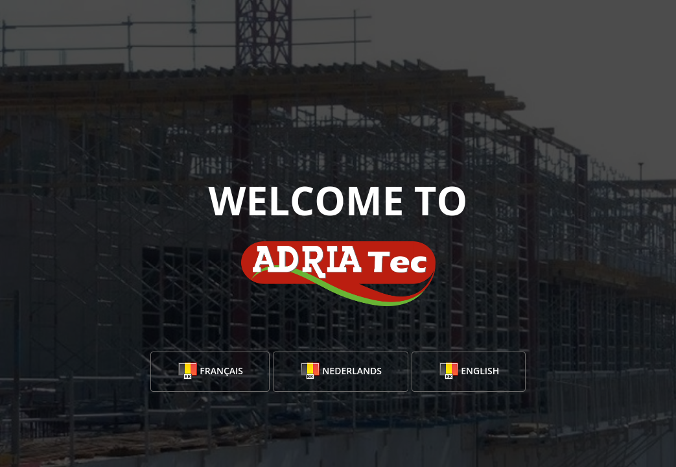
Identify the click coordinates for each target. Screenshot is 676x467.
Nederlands (340, 371)
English (469, 371)
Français (210, 371)
